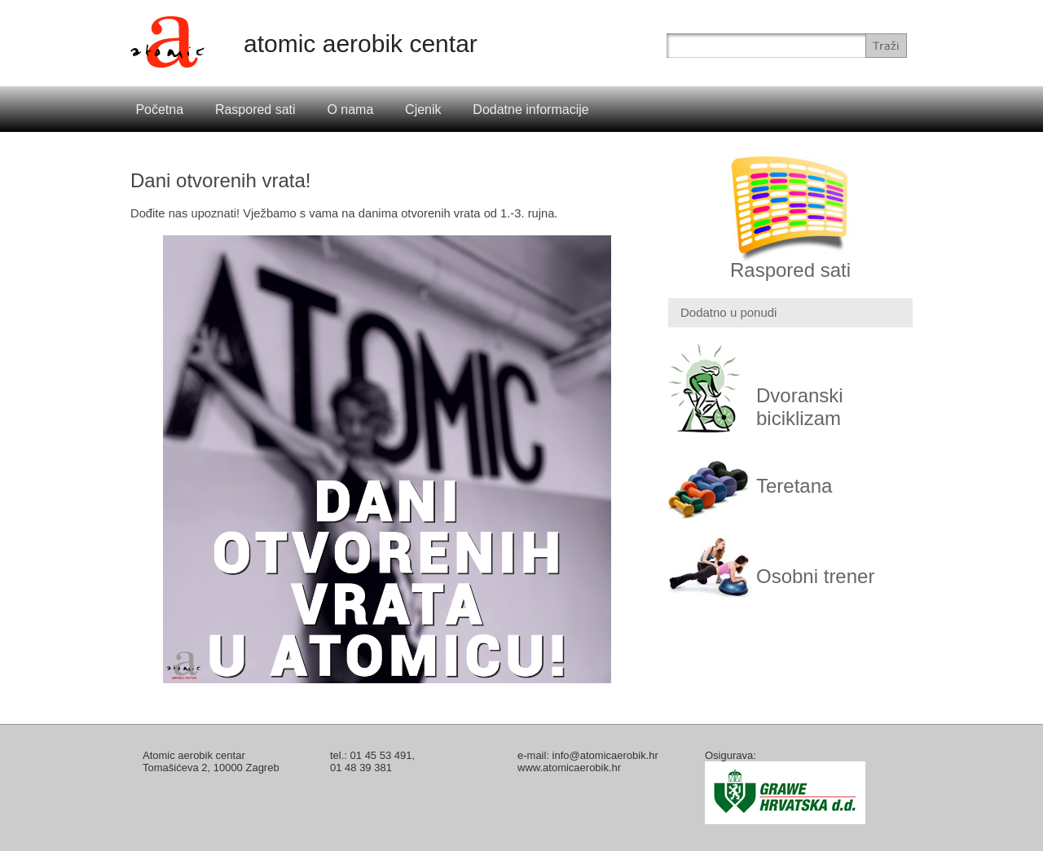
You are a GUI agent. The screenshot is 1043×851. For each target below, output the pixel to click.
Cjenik (423, 109)
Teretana (794, 486)
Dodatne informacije (530, 109)
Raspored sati (255, 109)
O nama (350, 109)
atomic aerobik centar (360, 43)
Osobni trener (815, 576)
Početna (159, 109)
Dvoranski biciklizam (799, 406)
